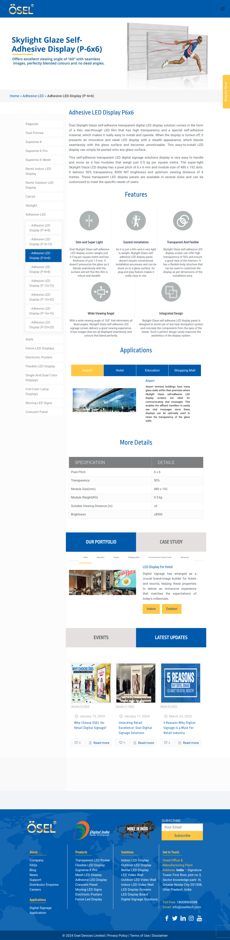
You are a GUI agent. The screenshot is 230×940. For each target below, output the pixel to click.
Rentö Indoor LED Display (38, 171)
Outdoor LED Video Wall (138, 880)
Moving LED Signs (39, 403)
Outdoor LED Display (136, 865)
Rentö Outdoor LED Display (40, 185)
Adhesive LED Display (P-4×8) (39, 228)
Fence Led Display (88, 899)
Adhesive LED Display (91, 880)
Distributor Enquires (43, 885)
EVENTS (101, 670)
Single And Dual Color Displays (41, 377)
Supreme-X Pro (37, 151)
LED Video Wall (132, 875)
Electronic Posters (39, 357)
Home (15, 96)
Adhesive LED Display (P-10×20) (41, 297)
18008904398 (180, 902)
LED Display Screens (136, 889)
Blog (32, 870)
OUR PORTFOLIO (101, 570)
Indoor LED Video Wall (137, 885)
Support (35, 880)
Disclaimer (159, 935)
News (33, 875)
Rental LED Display (135, 870)
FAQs (33, 865)
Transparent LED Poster (92, 860)
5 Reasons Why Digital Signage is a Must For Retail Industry (180, 761)
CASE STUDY (171, 570)
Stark (29, 339)
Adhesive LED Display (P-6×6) (39, 255)
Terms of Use (140, 935)
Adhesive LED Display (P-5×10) (40, 241)
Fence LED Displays (40, 348)
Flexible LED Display (40, 366)
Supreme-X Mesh (38, 160)
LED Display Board (134, 894)
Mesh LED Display (88, 875)
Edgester (32, 124)
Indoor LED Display (135, 860)
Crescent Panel (37, 412)
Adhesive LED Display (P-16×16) (41, 311)
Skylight (31, 205)
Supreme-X (34, 142)
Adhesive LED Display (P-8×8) (39, 269)
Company (36, 860)
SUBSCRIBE (171, 821)
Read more (101, 776)
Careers (35, 889)
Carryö (30, 196)
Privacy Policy (117, 935)
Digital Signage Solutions (139, 899)
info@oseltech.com (182, 907)
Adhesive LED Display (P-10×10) (41, 283)
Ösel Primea (34, 133)
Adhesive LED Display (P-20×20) (41, 325)
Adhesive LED (34, 96)
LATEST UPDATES (171, 670)
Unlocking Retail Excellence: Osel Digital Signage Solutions (135, 761)
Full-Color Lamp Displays (37, 391)
